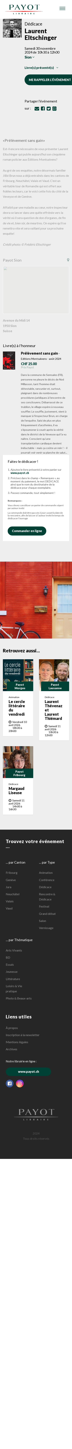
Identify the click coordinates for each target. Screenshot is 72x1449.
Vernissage (46, 928)
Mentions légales (17, 1042)
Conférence (46, 880)
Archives (11, 1049)
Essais (10, 964)
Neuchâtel (12, 894)
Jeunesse (11, 971)
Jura (8, 887)
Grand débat (47, 913)
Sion (30, 57)
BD (8, 957)
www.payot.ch (20, 472)
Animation (46, 872)
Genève (11, 880)
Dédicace (45, 887)
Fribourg (11, 872)
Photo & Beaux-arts (19, 998)
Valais (10, 901)
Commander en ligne (29, 531)
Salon (42, 921)
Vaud (9, 908)
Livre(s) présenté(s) (41, 67)
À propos (12, 1028)
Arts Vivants (14, 950)
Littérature (13, 979)
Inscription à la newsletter (23, 1035)
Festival (44, 906)
